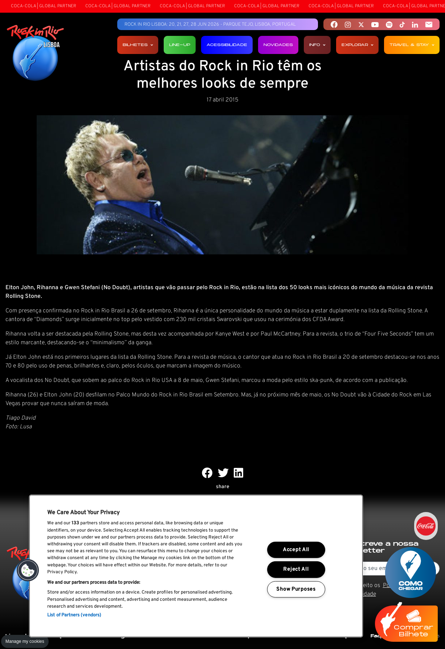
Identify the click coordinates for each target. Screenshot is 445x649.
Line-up (179, 44)
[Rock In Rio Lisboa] (35, 53)
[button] (28, 570)
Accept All (296, 549)
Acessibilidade (227, 44)
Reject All (296, 569)
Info (317, 44)
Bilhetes (138, 44)
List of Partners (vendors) (74, 615)
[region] (196, 566)
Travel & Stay (411, 44)
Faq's (379, 636)
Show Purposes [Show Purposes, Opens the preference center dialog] (295, 589)
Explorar (357, 44)
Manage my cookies (24, 641)
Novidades (278, 44)
